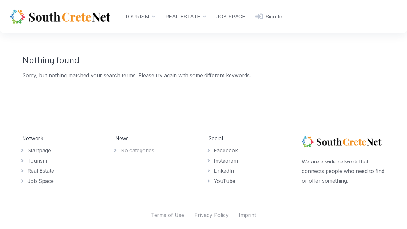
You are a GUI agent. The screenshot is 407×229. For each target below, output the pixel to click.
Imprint (247, 215)
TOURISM (137, 16)
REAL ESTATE (182, 16)
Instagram (226, 160)
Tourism (37, 160)
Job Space (40, 181)
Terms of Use (167, 215)
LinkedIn (224, 171)
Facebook (226, 150)
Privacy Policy (211, 215)
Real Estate (40, 171)
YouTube (224, 181)
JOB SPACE (230, 16)
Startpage (39, 150)
